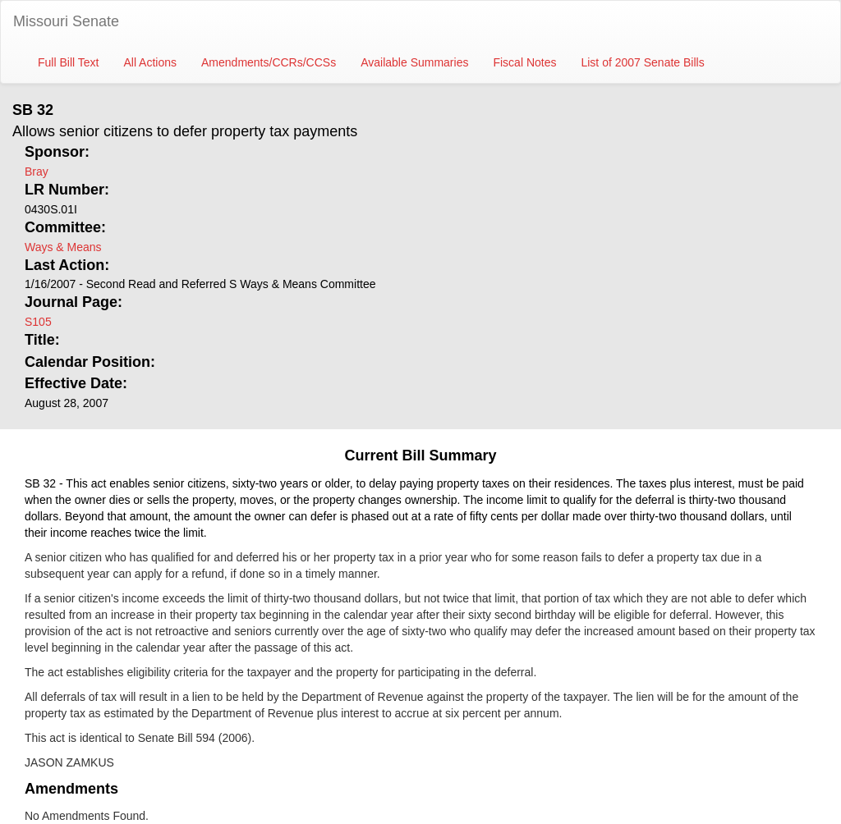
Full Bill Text (68, 62)
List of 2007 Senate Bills (642, 62)
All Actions (150, 62)
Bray (36, 171)
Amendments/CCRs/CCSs (268, 62)
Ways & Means (63, 247)
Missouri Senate (66, 21)
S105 (38, 321)
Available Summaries (414, 62)
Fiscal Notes (524, 62)
